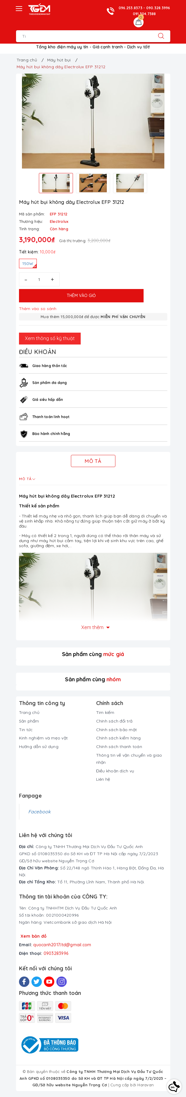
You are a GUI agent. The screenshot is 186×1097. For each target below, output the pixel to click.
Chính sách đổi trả (114, 721)
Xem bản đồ (33, 936)
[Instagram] (61, 982)
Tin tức (26, 729)
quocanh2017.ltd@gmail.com (62, 944)
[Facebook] (24, 982)
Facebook (39, 812)
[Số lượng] (39, 279)
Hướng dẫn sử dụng (38, 746)
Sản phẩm (29, 721)
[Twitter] (36, 982)
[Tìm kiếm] (161, 36)
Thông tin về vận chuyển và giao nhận (129, 758)
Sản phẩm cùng (93, 654)
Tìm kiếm (105, 712)
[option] (93, 121)
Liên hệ (103, 779)
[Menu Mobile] (19, 7)
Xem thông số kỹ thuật (50, 338)
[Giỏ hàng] (138, 22)
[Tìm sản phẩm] (84, 36)
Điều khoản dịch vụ (115, 771)
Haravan (145, 1084)
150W (29, 264)
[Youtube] (49, 982)
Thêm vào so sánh (38, 308)
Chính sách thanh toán (119, 746)
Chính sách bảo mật (116, 729)
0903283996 (56, 953)
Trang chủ (29, 712)
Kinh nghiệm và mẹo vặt (43, 738)
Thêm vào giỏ (81, 295)
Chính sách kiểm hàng (118, 738)
